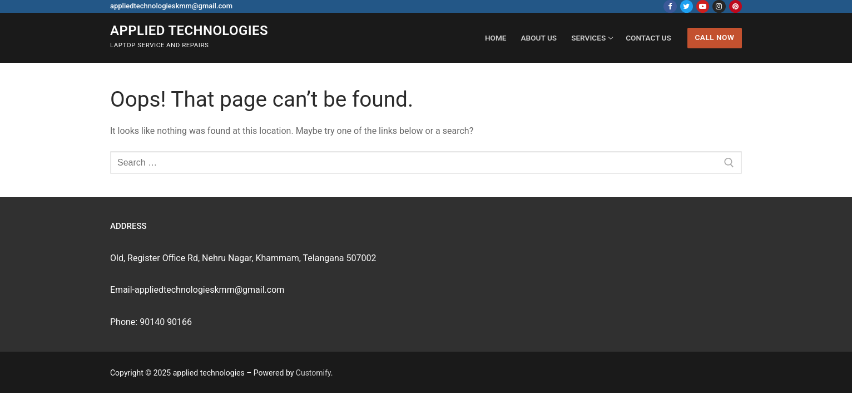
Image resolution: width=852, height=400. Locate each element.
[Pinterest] (735, 6)
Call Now (714, 37)
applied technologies (189, 30)
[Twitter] (686, 6)
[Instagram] (718, 6)
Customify (313, 372)
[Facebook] (669, 6)
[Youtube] (702, 6)
